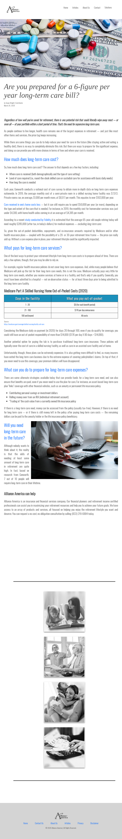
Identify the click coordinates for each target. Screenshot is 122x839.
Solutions (108, 7)
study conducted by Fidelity (38, 220)
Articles (75, 7)
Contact (97, 7)
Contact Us (39, 823)
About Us (86, 7)
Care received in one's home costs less (22, 204)
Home (66, 7)
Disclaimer (94, 823)
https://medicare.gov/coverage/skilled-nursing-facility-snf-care (24, 324)
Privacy (80, 823)
